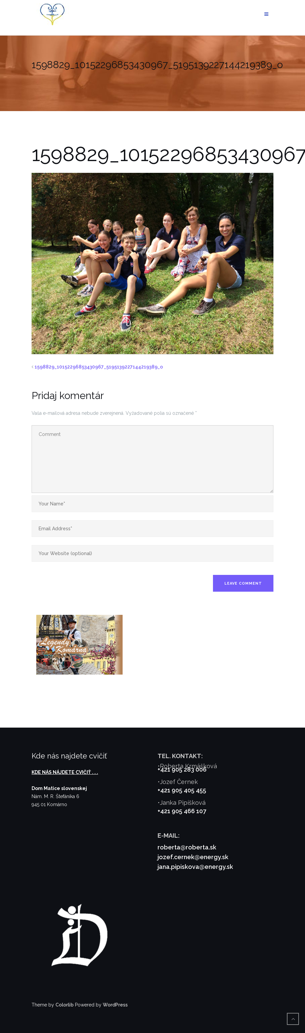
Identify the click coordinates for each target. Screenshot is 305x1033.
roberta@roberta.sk (187, 847)
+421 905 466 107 (182, 811)
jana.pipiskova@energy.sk (195, 866)
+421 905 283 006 (182, 769)
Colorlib (64, 1004)
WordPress (115, 1004)
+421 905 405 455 (182, 790)
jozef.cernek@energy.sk (193, 856)
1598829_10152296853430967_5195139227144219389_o (99, 367)
